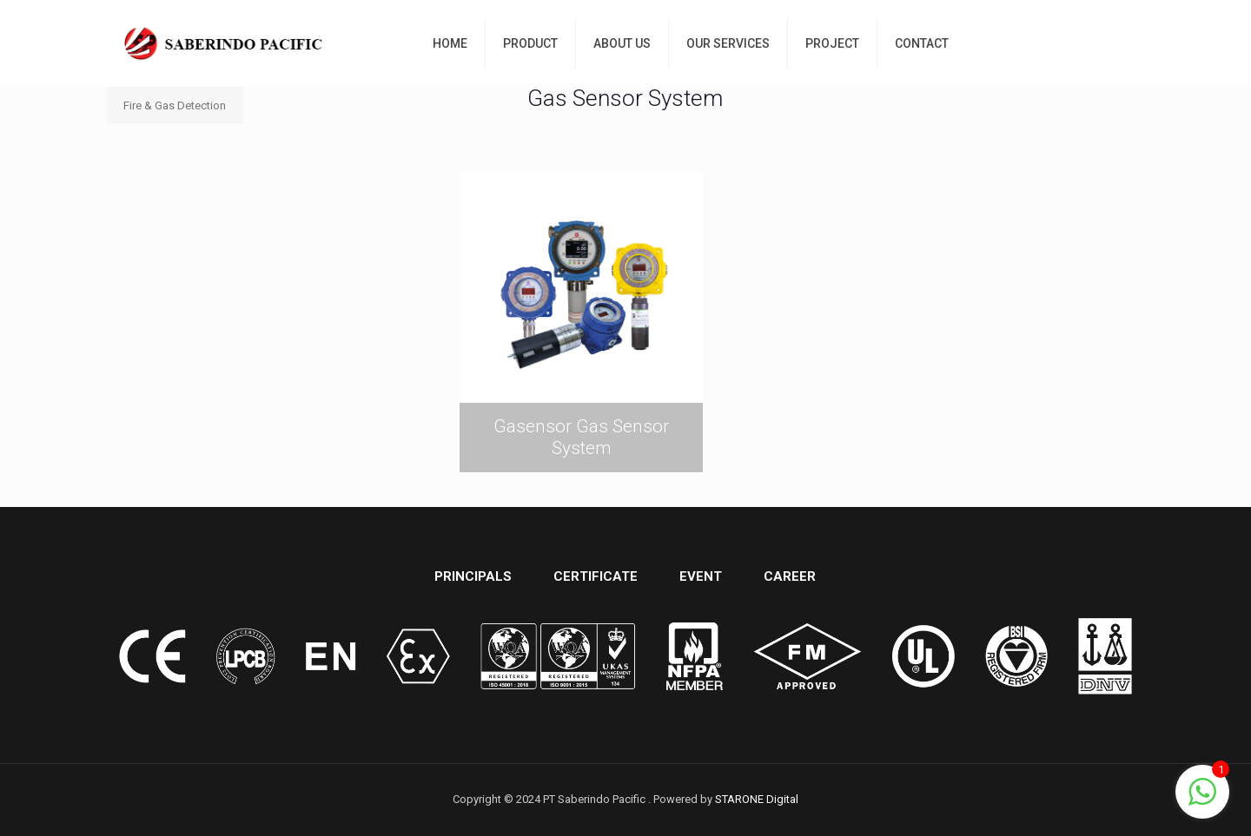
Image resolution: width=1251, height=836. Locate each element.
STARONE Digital (756, 799)
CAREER (790, 576)
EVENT (700, 576)
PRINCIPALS (473, 576)
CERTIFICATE (595, 576)
